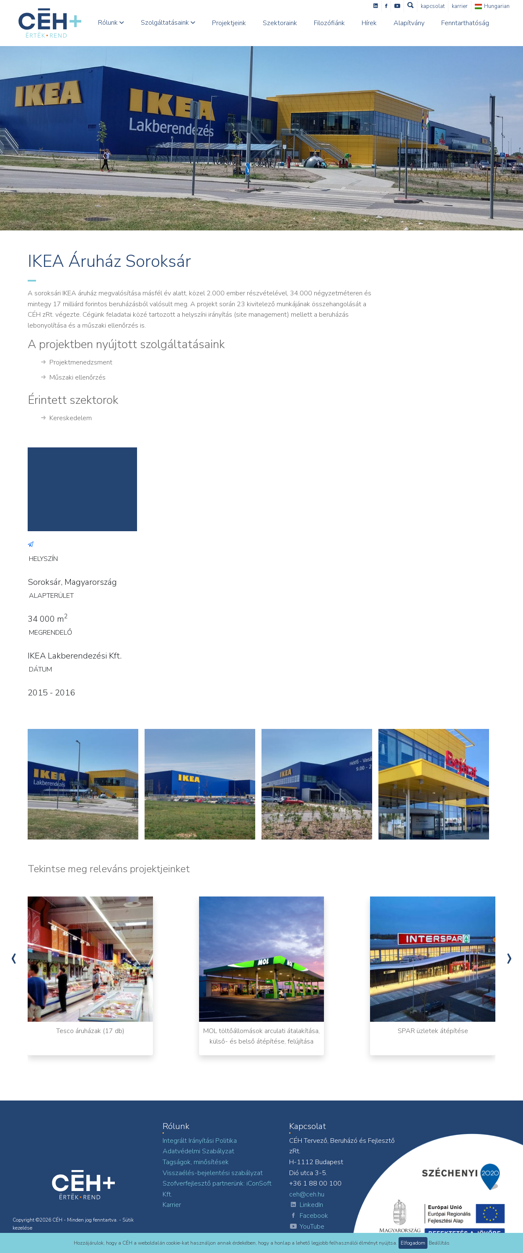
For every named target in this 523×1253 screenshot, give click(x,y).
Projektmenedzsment (76, 362)
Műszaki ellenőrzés (73, 377)
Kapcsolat (433, 6)
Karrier (460, 6)
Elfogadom (413, 1243)
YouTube (306, 1227)
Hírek (369, 23)
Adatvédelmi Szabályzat (198, 1151)
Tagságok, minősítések (196, 1162)
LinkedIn (306, 1205)
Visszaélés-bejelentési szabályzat (213, 1173)
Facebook (308, 1216)
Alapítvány (409, 23)
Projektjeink (229, 23)
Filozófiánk (329, 23)
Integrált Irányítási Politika (200, 1140)
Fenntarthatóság (465, 23)
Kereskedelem (66, 418)
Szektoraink (280, 23)
